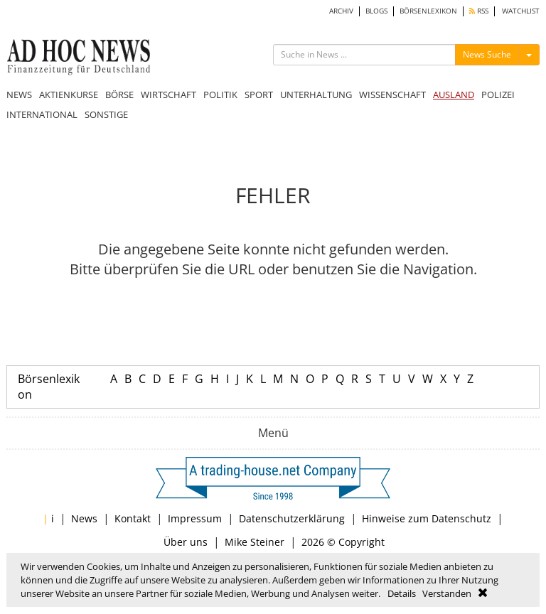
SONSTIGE (106, 114)
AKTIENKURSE (68, 94)
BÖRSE (119, 94)
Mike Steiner (254, 542)
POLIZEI (498, 94)
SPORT (259, 94)
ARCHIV (341, 11)
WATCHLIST (521, 11)
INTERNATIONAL (41, 114)
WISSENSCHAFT (392, 94)
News (84, 518)
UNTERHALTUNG (316, 94)
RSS (478, 11)
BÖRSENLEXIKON (428, 11)
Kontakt (132, 518)
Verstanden (446, 593)
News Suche (487, 54)
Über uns (186, 542)
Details (401, 593)
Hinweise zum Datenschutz (426, 518)
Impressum (195, 518)
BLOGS (376, 11)
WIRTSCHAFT (168, 94)
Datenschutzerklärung (292, 518)
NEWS (19, 94)
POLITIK (220, 94)
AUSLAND (453, 94)
